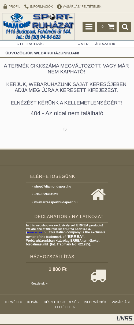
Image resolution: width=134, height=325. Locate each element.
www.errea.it (35, 232)
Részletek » (39, 283)
